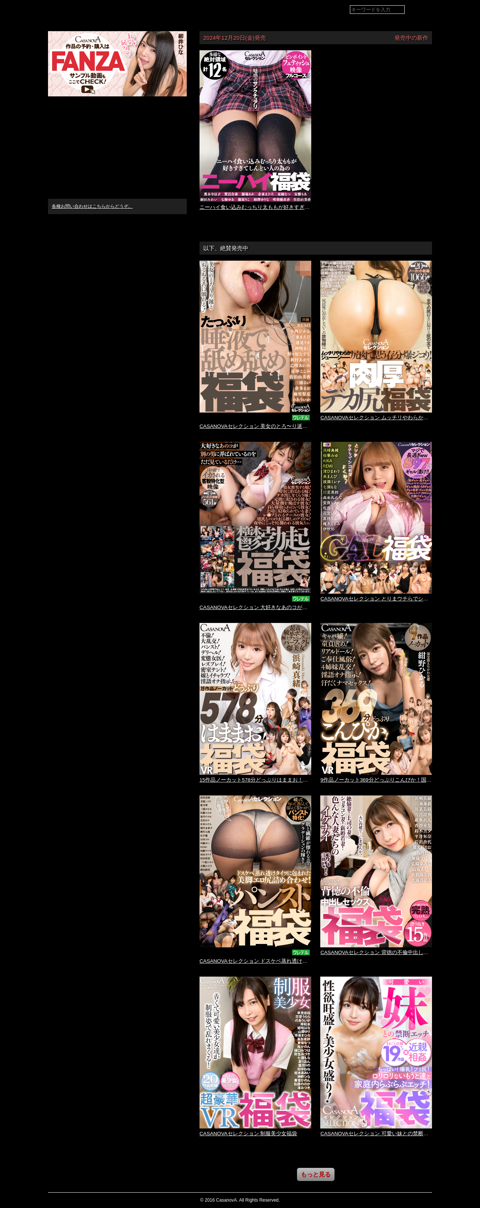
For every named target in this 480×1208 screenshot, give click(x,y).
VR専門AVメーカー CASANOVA (92, 9)
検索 (421, 10)
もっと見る (316, 1174)
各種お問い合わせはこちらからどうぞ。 (92, 206)
